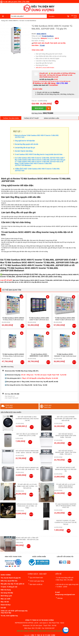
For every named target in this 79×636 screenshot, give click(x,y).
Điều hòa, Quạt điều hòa (9, 581)
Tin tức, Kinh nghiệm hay (9, 615)
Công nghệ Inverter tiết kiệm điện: (25, 140)
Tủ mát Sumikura (47, 36)
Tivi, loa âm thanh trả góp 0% (11, 578)
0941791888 (48, 113)
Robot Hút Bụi (5, 605)
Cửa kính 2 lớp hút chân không (24, 151)
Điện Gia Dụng (6, 590)
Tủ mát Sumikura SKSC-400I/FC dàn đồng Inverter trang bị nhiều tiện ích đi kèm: (39, 154)
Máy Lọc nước (5, 599)
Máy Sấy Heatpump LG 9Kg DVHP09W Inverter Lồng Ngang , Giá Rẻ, (27, 418)
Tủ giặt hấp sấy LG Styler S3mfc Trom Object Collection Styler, (65, 486)
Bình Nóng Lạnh (6, 596)
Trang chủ (4, 20)
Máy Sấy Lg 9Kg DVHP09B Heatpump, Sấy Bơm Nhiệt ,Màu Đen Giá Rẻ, (66, 418)
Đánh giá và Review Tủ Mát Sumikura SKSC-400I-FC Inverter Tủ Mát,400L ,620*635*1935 (37, 136)
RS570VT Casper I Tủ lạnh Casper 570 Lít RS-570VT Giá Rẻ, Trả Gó (66, 522)
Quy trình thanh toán (35, 577)
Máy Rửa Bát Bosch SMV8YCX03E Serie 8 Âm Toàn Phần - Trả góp (65, 435)
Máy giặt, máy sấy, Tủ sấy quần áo (12, 584)
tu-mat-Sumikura (30, 20)
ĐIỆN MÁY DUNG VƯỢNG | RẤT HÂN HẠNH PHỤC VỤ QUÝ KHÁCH (39, 631)
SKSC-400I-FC (13, 20)
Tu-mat (22, 20)
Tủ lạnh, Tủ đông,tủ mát (9, 587)
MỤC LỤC (16, 131)
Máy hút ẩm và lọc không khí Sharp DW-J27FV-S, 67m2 (27, 434)
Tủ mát (42, 45)
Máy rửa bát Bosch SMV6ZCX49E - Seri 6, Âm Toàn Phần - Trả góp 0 (65, 452)
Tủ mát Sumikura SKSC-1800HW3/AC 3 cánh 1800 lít (39, 355)
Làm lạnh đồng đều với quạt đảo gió (25, 147)
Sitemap (59, 598)
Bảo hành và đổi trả (35, 584)
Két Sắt (3, 608)
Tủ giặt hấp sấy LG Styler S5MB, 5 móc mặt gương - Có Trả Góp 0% (27, 486)
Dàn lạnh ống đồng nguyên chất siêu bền (26, 144)
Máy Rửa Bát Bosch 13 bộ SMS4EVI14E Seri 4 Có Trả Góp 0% (65, 469)
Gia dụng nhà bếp (7, 593)
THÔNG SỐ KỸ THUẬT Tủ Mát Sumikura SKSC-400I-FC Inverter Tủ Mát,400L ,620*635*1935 (37, 169)
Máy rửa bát (5, 602)
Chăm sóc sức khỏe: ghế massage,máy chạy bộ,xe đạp (14, 612)
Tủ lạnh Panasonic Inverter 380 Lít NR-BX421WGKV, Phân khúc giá (65, 505)
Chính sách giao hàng (36, 580)
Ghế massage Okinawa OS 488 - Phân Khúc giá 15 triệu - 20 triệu (27, 506)
